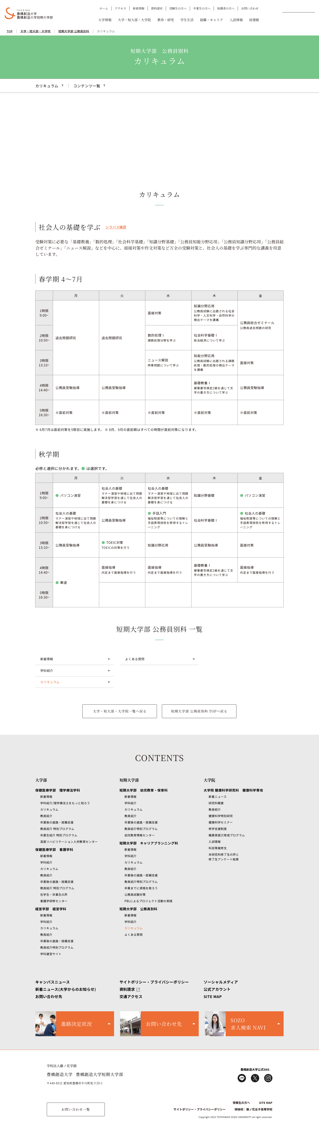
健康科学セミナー (221, 822)
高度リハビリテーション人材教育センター (69, 841)
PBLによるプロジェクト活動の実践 (148, 901)
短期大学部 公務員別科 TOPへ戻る (199, 711)
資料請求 (157, 8)
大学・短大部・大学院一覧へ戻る (120, 711)
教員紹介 (46, 816)
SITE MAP (213, 996)
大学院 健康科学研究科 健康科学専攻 (233, 790)
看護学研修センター (53, 901)
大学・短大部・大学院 (134, 19)
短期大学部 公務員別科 (73, 31)
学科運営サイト (50, 954)
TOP (10, 31)
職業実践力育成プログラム (227, 835)
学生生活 (187, 19)
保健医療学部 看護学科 (54, 849)
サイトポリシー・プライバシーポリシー (154, 982)
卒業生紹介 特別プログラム (58, 835)
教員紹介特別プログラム (56, 947)
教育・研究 (165, 19)
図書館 (254, 19)
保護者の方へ (226, 8)
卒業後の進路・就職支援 (56, 822)
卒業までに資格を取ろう (141, 888)
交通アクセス (130, 996)
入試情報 (236, 19)
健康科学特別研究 (221, 816)
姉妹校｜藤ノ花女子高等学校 (253, 1109)
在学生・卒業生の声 (53, 894)
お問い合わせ (250, 8)
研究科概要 (216, 803)
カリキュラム (106, 31)
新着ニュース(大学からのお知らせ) (65, 989)
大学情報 (104, 19)
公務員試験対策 (135, 894)
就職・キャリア (211, 19)
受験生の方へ (178, 8)
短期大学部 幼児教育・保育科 (143, 790)
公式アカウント (217, 989)
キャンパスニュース (52, 982)
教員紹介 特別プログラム (57, 829)
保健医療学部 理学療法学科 (57, 790)
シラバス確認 (116, 227)
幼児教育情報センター (139, 835)
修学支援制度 (218, 829)
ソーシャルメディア (221, 982)
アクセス (120, 8)
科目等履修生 (218, 848)
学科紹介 (46, 670)
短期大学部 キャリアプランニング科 (148, 843)
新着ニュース (218, 796)
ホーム (103, 8)
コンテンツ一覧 (86, 86)
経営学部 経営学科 (50, 908)
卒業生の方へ (202, 8)
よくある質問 (134, 659)
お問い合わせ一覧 (75, 1109)
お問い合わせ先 (48, 996)
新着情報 (138, 8)
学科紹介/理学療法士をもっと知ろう (65, 803)
